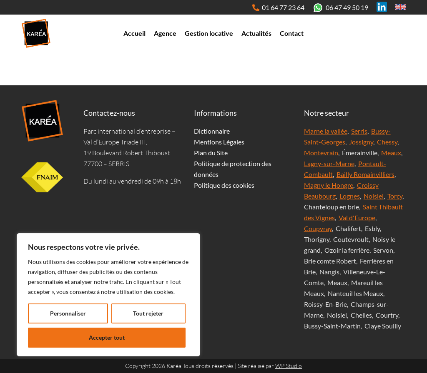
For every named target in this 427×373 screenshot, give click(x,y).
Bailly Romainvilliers (365, 174)
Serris (359, 131)
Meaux (391, 153)
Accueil (134, 33)
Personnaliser (68, 313)
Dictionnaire (212, 131)
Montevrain (321, 153)
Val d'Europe (357, 217)
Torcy (394, 196)
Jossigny (361, 142)
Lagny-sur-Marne (329, 163)
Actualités (256, 33)
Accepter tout (107, 337)
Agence (165, 33)
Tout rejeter (148, 313)
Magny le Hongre (328, 185)
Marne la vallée (325, 131)
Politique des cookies (224, 185)
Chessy (387, 142)
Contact (292, 33)
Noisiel (374, 196)
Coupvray (318, 228)
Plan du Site (211, 153)
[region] (108, 294)
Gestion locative (209, 33)
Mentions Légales (219, 142)
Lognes (349, 196)
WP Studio (288, 365)
